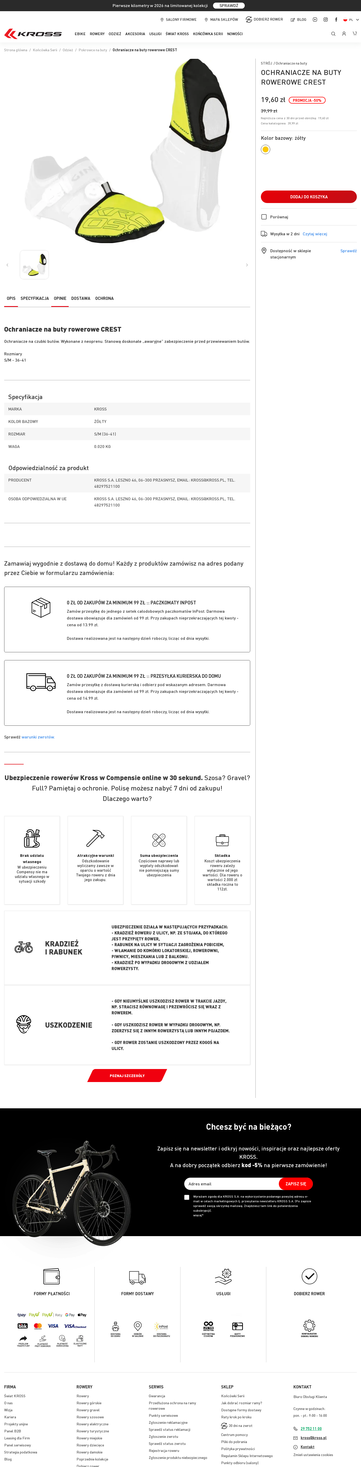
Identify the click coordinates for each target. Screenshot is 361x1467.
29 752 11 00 (311, 1428)
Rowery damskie (89, 1452)
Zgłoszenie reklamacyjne (168, 1422)
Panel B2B (12, 1430)
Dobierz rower (268, 19)
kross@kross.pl (314, 1437)
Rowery (82, 1395)
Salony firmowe (181, 19)
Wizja (8, 1409)
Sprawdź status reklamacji (169, 1429)
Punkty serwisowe (163, 1415)
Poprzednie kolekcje (92, 1459)
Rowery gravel (88, 1409)
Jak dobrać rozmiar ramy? (241, 1402)
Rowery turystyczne (92, 1430)
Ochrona (104, 298)
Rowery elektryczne (92, 1423)
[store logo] (33, 34)
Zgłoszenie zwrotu (163, 1436)
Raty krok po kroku (236, 1416)
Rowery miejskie (89, 1438)
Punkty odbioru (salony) (240, 1462)
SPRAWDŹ (229, 5)
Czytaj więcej (315, 234)
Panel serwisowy (17, 1445)
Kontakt (307, 1446)
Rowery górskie (88, 1402)
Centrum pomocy (234, 1434)
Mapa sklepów (224, 19)
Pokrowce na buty (93, 49)
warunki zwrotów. (38, 736)
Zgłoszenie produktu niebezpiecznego (178, 1457)
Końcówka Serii (45, 49)
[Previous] (7, 264)
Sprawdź (348, 250)
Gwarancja (157, 1395)
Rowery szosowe (90, 1416)
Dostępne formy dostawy (241, 1409)
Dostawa (80, 298)
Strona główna (15, 49)
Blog (301, 19)
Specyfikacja (35, 298)
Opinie (60, 298)
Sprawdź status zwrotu (167, 1443)
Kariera (10, 1416)
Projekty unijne (16, 1423)
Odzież (68, 49)
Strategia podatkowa (20, 1452)
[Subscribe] (296, 1184)
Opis (11, 298)
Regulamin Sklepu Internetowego (247, 1455)
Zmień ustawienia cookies (313, 1454)
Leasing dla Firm (17, 1438)
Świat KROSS (14, 1395)
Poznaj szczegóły (127, 1075)
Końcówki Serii (232, 1395)
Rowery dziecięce (90, 1445)
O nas (8, 1402)
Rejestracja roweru (164, 1450)
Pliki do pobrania (234, 1441)
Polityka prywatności (238, 1448)
